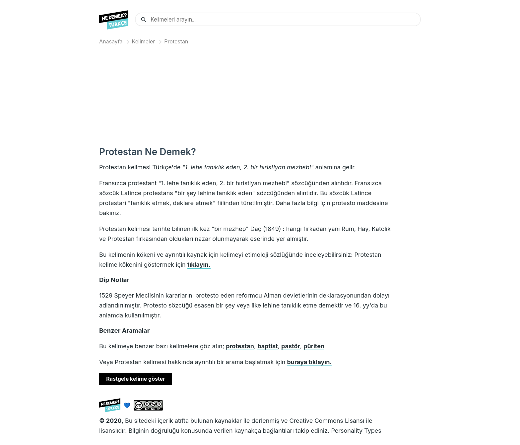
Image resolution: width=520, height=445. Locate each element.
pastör (290, 346)
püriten (313, 346)
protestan (240, 346)
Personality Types (356, 430)
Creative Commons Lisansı (326, 420)
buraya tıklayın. (309, 362)
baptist (267, 346)
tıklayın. (199, 264)
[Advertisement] (260, 94)
